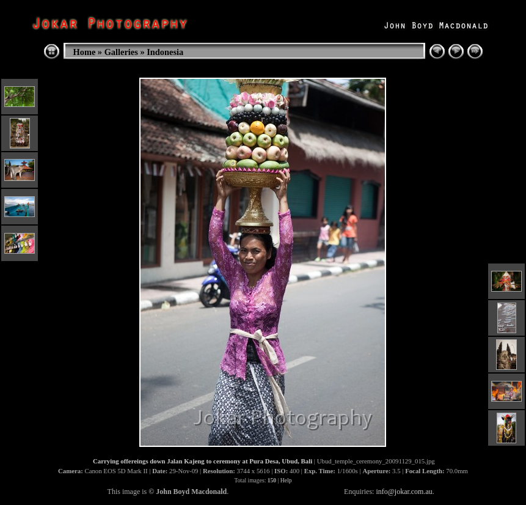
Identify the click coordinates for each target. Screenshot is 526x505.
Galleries (121, 52)
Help (286, 480)
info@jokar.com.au (404, 491)
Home (84, 52)
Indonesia (165, 52)
